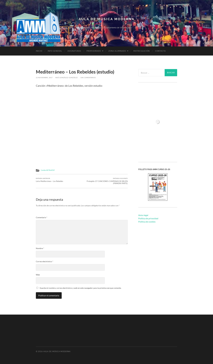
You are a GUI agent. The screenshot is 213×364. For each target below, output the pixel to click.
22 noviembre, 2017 (44, 77)
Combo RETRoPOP (48, 170)
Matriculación (141, 51)
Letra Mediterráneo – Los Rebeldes (49, 180)
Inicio (39, 51)
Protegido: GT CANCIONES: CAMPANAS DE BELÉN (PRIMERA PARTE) (105, 181)
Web (38, 275)
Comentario (41, 217)
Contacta (160, 51)
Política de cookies (147, 221)
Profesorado (94, 51)
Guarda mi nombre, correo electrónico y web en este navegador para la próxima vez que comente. (80, 288)
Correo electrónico (44, 261)
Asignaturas (74, 51)
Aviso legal (143, 215)
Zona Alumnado (117, 51)
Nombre (40, 248)
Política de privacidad (148, 218)
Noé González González (66, 77)
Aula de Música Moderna (106, 19)
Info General (55, 51)
